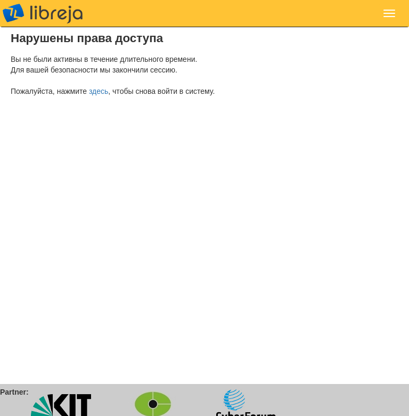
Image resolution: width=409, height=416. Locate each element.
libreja (43, 13)
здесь (98, 91)
